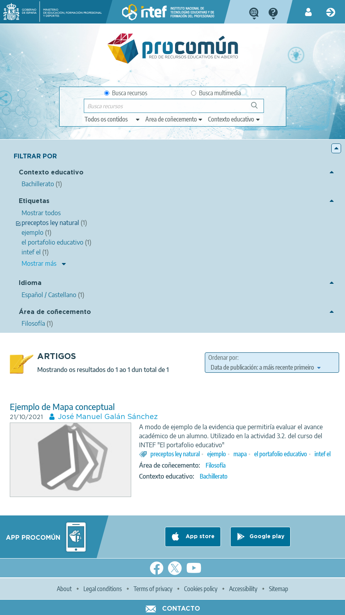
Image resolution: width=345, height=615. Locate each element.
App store (199, 536)
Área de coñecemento (55, 312)
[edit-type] (112, 119)
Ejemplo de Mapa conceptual (62, 406)
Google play (266, 536)
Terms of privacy (153, 589)
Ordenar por (222, 357)
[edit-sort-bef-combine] (265, 367)
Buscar (257, 108)
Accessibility (243, 589)
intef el (322, 454)
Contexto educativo (51, 173)
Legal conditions (102, 589)
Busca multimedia (216, 93)
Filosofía (216, 465)
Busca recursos (125, 93)
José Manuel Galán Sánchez (108, 417)
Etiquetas (34, 201)
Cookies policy (200, 589)
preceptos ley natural (175, 454)
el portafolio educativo (280, 454)
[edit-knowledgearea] (174, 119)
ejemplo (216, 454)
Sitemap (278, 589)
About (64, 589)
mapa (240, 454)
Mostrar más (39, 263)
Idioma (30, 283)
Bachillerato (214, 476)
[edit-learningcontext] (234, 119)
